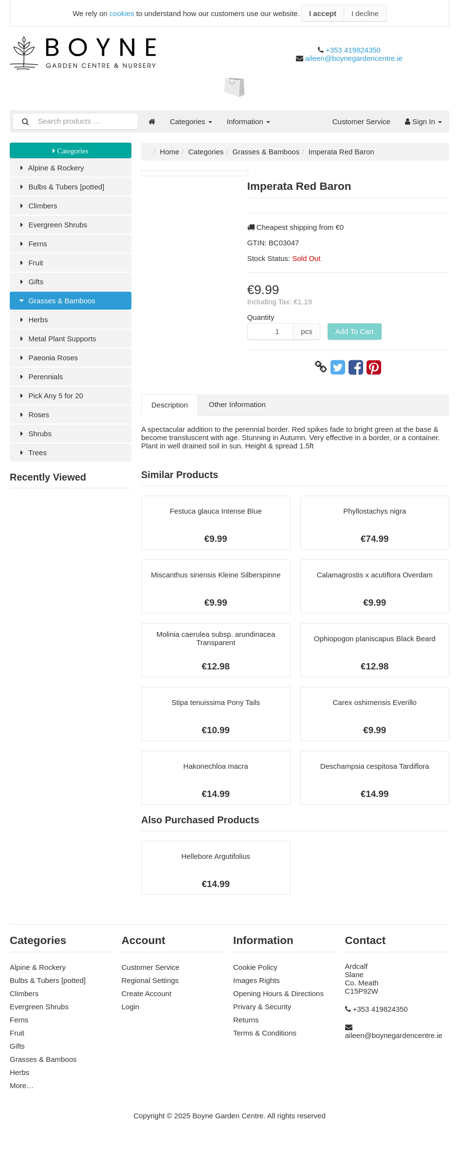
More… (22, 1085)
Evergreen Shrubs (52, 225)
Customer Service (361, 121)
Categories (191, 121)
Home (169, 152)
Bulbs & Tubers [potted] (60, 187)
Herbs (32, 319)
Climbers (37, 206)
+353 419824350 (353, 50)
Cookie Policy (255, 967)
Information (248, 121)
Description (169, 405)
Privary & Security (262, 1006)
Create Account (147, 993)
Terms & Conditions (264, 1033)
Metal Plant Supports (56, 338)
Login (131, 1006)
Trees (32, 452)
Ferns (32, 244)
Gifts (30, 282)
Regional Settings (150, 980)
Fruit (30, 263)
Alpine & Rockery (50, 168)
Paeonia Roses (47, 357)
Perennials (40, 376)
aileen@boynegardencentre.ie (354, 58)
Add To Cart (354, 331)
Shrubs (34, 433)
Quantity (261, 317)
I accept (322, 13)
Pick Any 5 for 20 (50, 395)
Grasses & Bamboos (56, 301)
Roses (33, 414)
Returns (246, 1020)
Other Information (237, 404)
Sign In (423, 121)
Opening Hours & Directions (278, 993)
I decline (365, 13)
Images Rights (256, 980)
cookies (122, 13)
